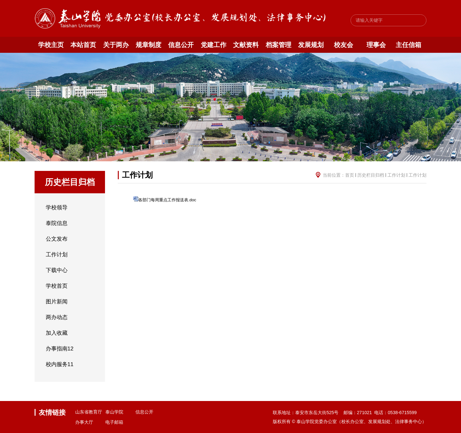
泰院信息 (57, 223)
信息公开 (181, 44)
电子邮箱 (114, 422)
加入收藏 (57, 333)
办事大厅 (84, 422)
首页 (349, 175)
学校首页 (57, 286)
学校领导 (57, 207)
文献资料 (246, 44)
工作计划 (57, 255)
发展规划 (311, 44)
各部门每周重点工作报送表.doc (167, 199)
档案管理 (278, 44)
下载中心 (57, 270)
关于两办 (116, 44)
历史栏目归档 (370, 175)
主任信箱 (408, 44)
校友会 (343, 44)
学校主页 (51, 44)
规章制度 (148, 44)
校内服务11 (60, 364)
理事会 (376, 44)
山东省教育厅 (88, 411)
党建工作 (213, 44)
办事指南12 (60, 349)
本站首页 (83, 44)
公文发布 (57, 239)
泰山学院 (114, 411)
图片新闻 (57, 302)
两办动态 (57, 317)
